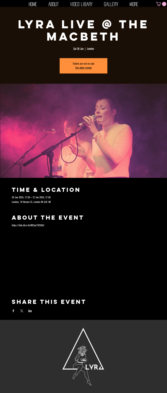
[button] (161, 4)
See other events (83, 67)
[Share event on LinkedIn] (30, 310)
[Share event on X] (21, 310)
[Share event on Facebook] (13, 310)
